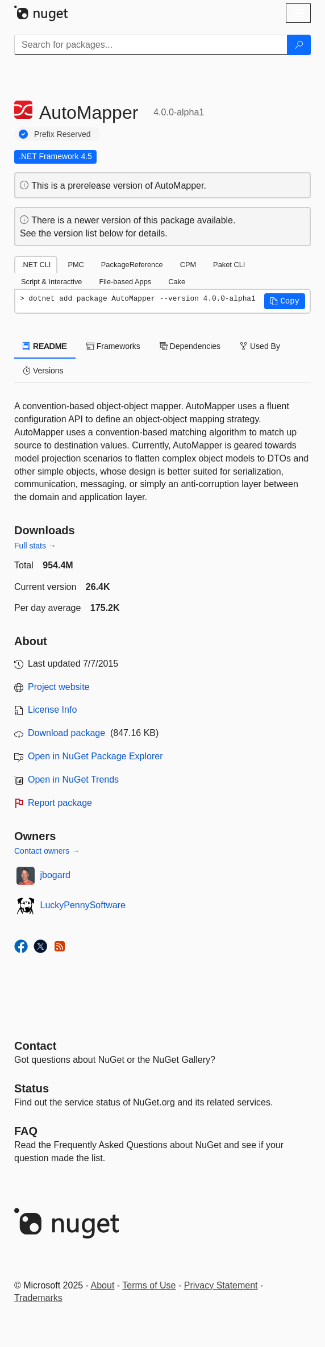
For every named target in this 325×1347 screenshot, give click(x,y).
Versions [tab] (43, 370)
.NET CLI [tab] (36, 264)
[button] (284, 301)
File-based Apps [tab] (125, 281)
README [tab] (45, 346)
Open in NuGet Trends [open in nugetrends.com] (73, 779)
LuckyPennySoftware (83, 905)
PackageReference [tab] (132, 264)
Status (31, 1088)
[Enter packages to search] (151, 45)
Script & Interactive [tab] (51, 281)
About (103, 1285)
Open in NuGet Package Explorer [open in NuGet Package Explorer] (95, 756)
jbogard (55, 875)
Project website (59, 687)
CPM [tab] (188, 264)
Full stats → (35, 545)
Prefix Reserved (62, 134)
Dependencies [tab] (190, 346)
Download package (66, 733)
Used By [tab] (260, 346)
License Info (52, 709)
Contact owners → (47, 850)
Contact (35, 1046)
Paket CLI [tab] (229, 264)
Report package (60, 803)
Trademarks (38, 1298)
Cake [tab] (176, 281)
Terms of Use (149, 1285)
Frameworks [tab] (113, 346)
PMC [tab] (76, 264)
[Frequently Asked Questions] (26, 1131)
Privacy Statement (221, 1285)
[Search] (299, 45)
